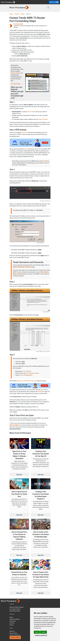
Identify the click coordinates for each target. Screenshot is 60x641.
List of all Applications (26, 375)
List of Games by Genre (32, 373)
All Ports (12, 623)
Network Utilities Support (17, 607)
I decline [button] (43, 632)
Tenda (22, 14)
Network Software (15, 619)
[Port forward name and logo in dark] (19, 7)
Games (12, 625)
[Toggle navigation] (48, 7)
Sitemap (12, 614)
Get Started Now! (16, 84)
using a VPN (25, 132)
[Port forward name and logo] (8, 2)
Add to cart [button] (54, 2)
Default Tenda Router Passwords (22, 267)
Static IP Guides (43, 119)
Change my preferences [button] (41, 635)
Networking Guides (15, 611)
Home (11, 14)
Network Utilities (15, 73)
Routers (17, 14)
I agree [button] (37, 632)
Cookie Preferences (15, 635)
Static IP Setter (30, 111)
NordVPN (26, 149)
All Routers (13, 621)
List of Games (27, 371)
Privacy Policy (13, 633)
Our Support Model (15, 609)
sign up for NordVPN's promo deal (27, 381)
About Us (12, 631)
